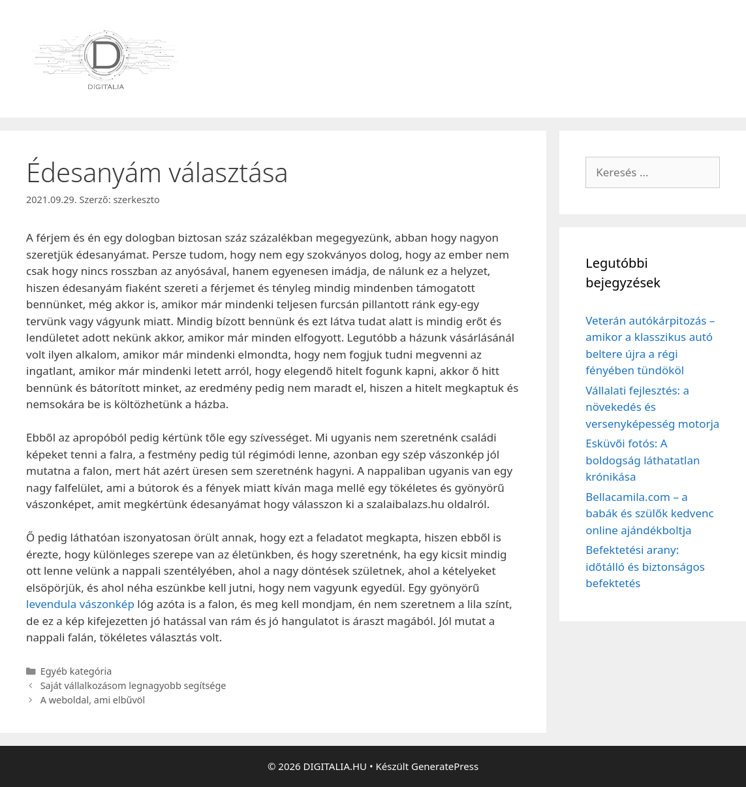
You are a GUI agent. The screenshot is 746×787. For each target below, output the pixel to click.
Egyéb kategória (76, 671)
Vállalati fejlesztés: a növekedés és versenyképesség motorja (652, 407)
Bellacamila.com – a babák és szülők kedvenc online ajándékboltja (649, 513)
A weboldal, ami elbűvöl (93, 700)
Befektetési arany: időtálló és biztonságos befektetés (645, 566)
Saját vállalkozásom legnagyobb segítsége (133, 685)
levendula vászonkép (80, 603)
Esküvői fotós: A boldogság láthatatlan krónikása (642, 460)
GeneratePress (444, 766)
